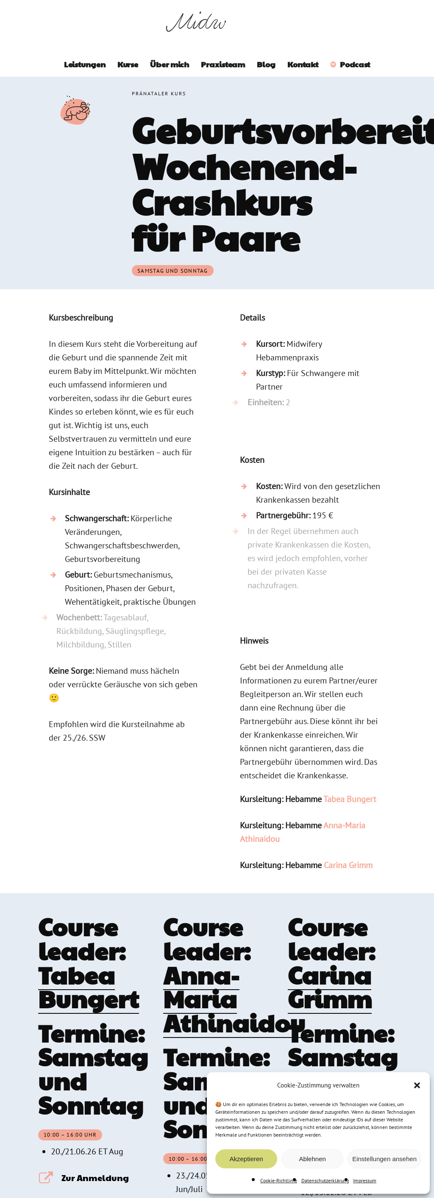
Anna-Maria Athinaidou (234, 998)
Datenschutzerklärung (325, 1180)
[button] (417, 1085)
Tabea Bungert (349, 799)
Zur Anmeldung (95, 1178)
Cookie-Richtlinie (278, 1180)
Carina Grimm (348, 865)
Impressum (364, 1180)
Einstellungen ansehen (384, 1158)
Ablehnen (312, 1158)
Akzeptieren (246, 1158)
